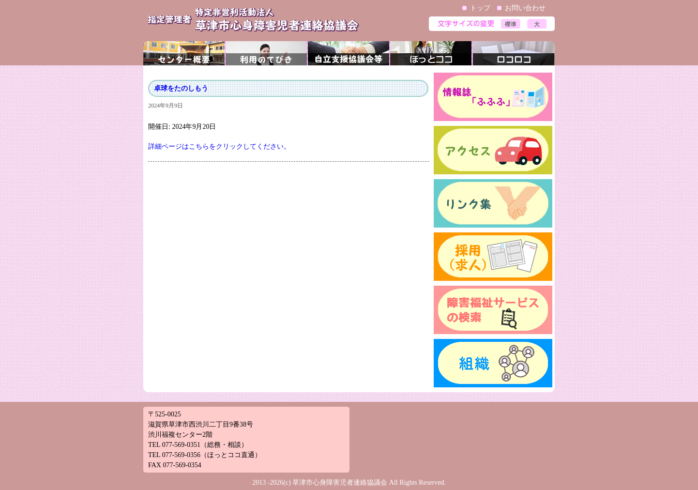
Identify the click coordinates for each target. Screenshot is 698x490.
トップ (480, 8)
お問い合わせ (525, 8)
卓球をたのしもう (181, 88)
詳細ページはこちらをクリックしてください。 (219, 146)
